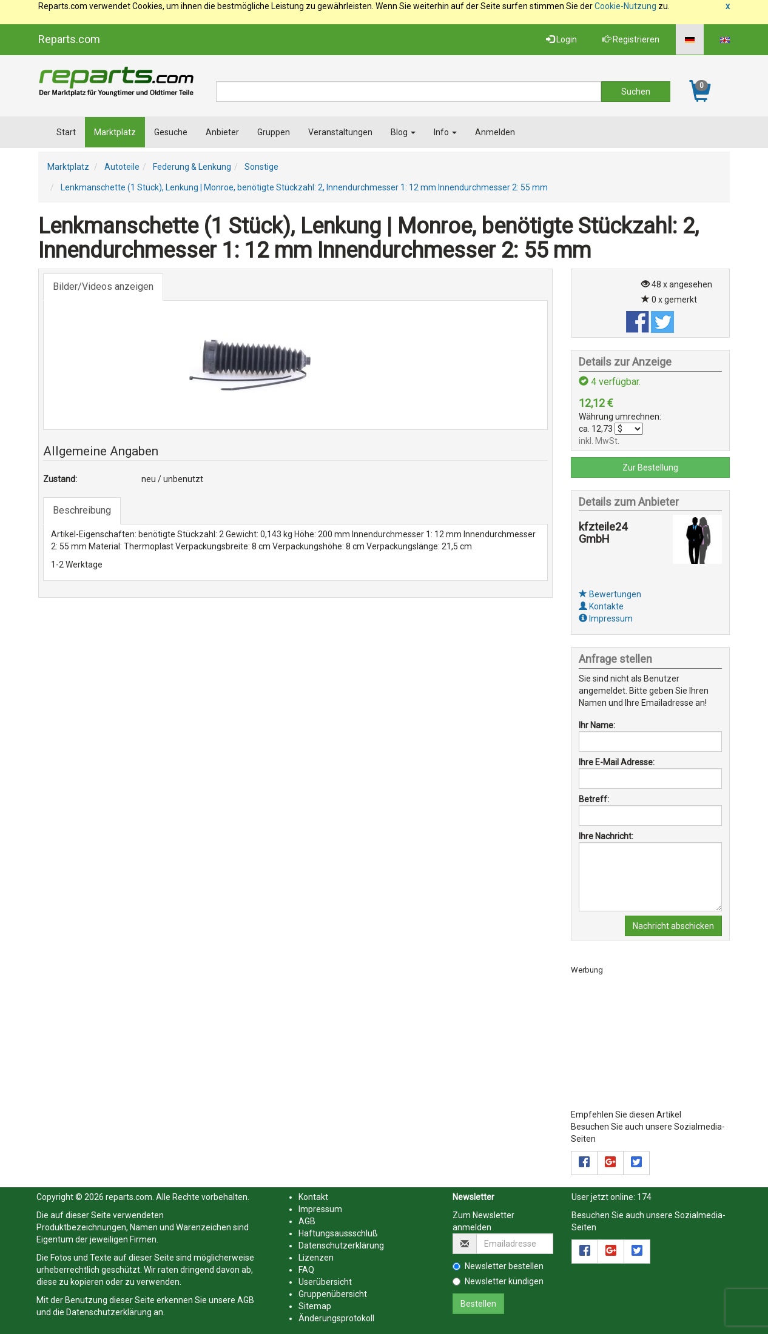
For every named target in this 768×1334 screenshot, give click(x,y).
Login (561, 39)
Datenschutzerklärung (109, 1312)
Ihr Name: (597, 725)
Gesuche (170, 132)
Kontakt (313, 1197)
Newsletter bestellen (498, 1266)
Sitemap (314, 1306)
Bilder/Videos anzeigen (103, 286)
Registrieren (630, 39)
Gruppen (273, 132)
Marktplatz (115, 132)
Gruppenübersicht (332, 1294)
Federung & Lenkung (192, 167)
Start (66, 132)
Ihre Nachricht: (606, 836)
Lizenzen (316, 1257)
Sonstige (261, 167)
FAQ (306, 1270)
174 (644, 1197)
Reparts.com (69, 39)
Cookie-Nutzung (625, 6)
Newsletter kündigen (498, 1281)
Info (445, 132)
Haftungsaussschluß (338, 1233)
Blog (403, 132)
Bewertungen (610, 594)
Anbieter (222, 132)
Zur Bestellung (650, 467)
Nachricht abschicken (673, 926)
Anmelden (495, 132)
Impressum (606, 618)
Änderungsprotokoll (336, 1318)
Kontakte (601, 606)
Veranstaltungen (340, 132)
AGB (245, 1300)
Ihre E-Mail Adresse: (617, 762)
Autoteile (122, 167)
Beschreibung (82, 510)
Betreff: (594, 799)
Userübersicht (325, 1282)
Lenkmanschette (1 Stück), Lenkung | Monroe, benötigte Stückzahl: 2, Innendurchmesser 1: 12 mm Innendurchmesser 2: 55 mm (304, 187)
